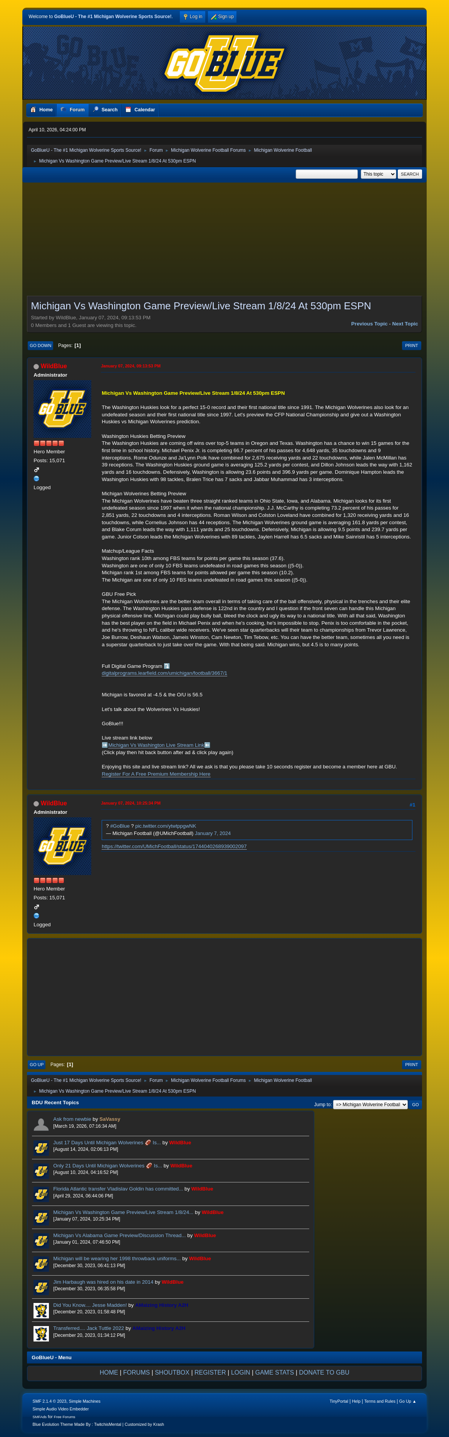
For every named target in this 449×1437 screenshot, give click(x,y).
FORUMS (136, 1372)
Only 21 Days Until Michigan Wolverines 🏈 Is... (107, 1166)
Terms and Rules (379, 1401)
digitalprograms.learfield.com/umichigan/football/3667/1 (164, 673)
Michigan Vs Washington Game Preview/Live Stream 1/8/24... (123, 1212)
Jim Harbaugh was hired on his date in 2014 (103, 1282)
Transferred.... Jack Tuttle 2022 (88, 1328)
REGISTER (210, 1372)
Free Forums (64, 1417)
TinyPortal (339, 1401)
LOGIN (240, 1372)
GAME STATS (274, 1372)
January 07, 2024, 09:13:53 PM (131, 366)
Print (411, 345)
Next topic (405, 324)
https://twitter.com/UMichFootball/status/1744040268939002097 (174, 846)
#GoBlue (120, 826)
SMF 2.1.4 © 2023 (50, 1401)
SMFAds (40, 1417)
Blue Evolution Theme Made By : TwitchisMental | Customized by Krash (98, 1424)
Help (356, 1401)
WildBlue (54, 366)
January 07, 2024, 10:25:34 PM (131, 803)
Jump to (322, 1104)
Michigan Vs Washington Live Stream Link (156, 745)
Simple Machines (85, 1401)
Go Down (40, 345)
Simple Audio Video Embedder (61, 1409)
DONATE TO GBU (324, 1372)
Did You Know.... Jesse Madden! (90, 1305)
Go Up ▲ (408, 1401)
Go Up (37, 1064)
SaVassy (109, 1119)
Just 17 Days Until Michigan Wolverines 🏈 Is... (107, 1142)
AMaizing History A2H (161, 1305)
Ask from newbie (72, 1119)
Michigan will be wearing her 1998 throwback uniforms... (117, 1258)
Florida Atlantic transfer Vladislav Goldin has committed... (118, 1189)
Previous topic (369, 324)
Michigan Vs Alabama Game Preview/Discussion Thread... (119, 1235)
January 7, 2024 (213, 833)
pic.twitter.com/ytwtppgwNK (165, 826)
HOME (109, 1372)
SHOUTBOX (172, 1372)
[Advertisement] (224, 241)
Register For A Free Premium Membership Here (156, 774)
